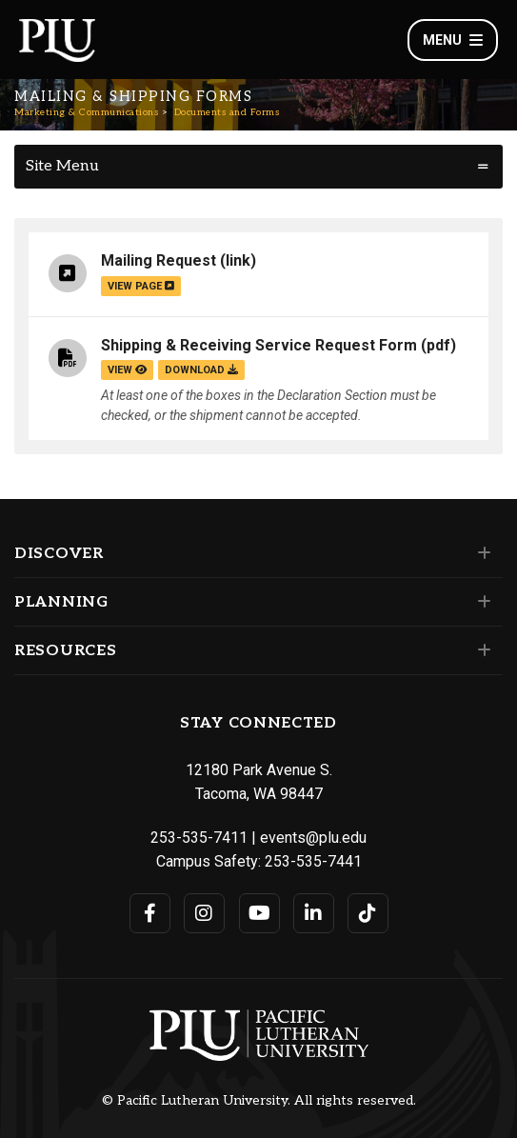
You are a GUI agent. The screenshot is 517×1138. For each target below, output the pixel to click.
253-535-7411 (199, 838)
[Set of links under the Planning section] (480, 602)
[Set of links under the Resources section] (480, 650)
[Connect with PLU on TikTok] (368, 913)
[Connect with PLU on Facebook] (149, 913)
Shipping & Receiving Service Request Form (259, 345)
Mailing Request (158, 260)
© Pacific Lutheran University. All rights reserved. (259, 1101)
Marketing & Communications (86, 112)
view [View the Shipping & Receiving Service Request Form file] (127, 370)
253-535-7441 (313, 861)
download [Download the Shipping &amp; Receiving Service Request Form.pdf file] (201, 370)
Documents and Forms (227, 112)
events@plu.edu (313, 838)
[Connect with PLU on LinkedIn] (313, 913)
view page (141, 286)
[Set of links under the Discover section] (480, 553)
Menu (453, 40)
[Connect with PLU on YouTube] (259, 913)
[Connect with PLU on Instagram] (204, 913)
